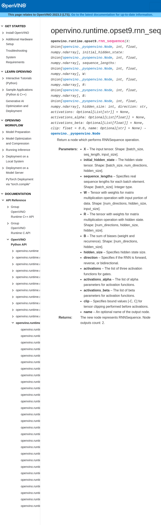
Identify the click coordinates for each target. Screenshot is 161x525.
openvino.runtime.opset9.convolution (30, 486)
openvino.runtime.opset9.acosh (30, 349)
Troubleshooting (16, 50)
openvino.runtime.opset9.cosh (30, 506)
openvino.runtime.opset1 (28, 270)
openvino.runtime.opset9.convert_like (30, 479)
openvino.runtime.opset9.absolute (30, 336)
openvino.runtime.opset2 (28, 277)
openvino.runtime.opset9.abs (30, 329)
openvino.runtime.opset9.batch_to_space (30, 414)
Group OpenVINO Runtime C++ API (22, 211)
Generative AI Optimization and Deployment (17, 106)
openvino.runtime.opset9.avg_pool (30, 401)
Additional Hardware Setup (19, 42)
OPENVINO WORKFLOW (14, 123)
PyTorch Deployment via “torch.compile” (19, 182)
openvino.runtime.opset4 (28, 290)
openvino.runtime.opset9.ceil (30, 440)
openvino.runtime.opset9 (28, 323)
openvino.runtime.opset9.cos (30, 499)
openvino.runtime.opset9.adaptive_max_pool (30, 362)
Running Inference (18, 149)
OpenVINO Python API (19, 242)
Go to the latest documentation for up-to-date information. (112, 14)
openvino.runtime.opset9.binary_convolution (30, 421)
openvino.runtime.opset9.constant (30, 466)
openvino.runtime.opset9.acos (30, 342)
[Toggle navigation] (155, 6)
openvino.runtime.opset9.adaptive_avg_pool (30, 355)
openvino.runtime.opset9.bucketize (30, 434)
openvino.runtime (27, 251)
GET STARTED (15, 26)
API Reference (16, 200)
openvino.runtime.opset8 (28, 316)
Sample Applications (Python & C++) (19, 92)
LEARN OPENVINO (18, 71)
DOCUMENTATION (18, 194)
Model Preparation (18, 132)
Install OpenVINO (17, 32)
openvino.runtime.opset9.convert (30, 473)
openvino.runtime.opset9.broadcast (30, 427)
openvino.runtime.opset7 (28, 309)
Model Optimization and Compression (18, 141)
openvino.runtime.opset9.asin (30, 375)
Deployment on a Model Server (17, 170)
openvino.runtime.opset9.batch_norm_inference (30, 408)
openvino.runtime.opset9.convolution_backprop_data (30, 493)
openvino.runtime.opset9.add (30, 368)
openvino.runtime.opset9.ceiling (30, 447)
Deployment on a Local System (17, 159)
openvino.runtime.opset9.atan (30, 388)
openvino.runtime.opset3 (28, 283)
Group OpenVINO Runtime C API (20, 228)
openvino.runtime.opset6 (28, 303)
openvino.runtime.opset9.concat (30, 460)
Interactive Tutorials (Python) (19, 81)
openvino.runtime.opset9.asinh (30, 381)
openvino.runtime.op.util (28, 264)
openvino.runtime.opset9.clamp (30, 453)
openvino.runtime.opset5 (28, 296)
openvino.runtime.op (28, 257)
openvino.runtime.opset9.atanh (30, 394)
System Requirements (15, 60)
